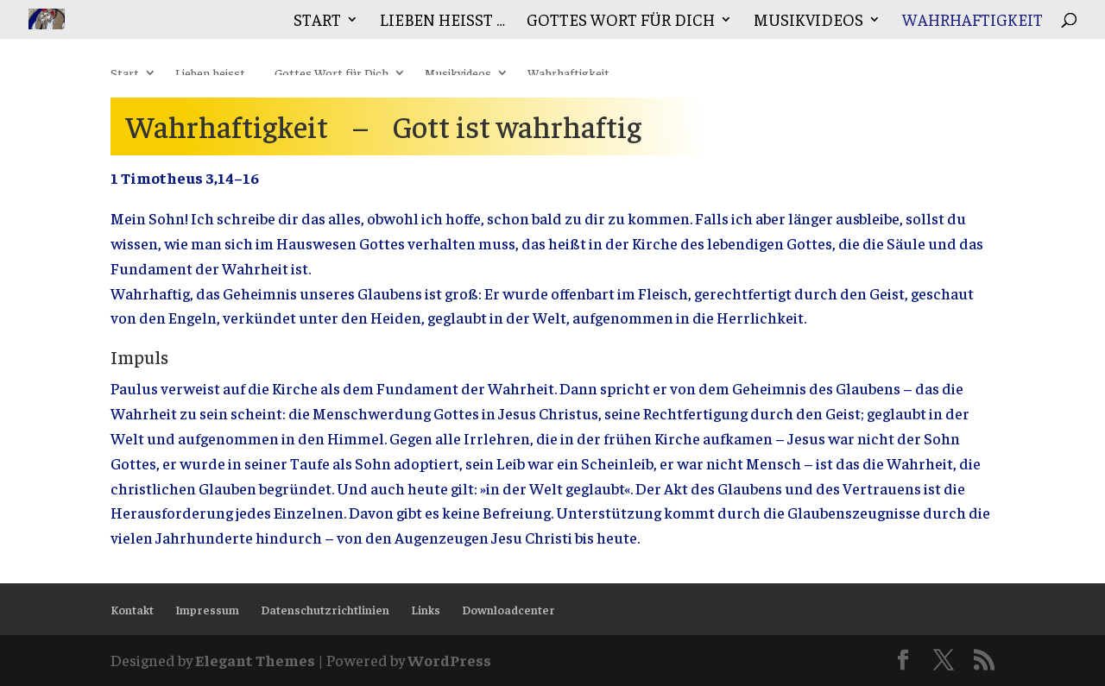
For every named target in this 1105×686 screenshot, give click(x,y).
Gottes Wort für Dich (621, 21)
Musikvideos (808, 21)
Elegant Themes (255, 660)
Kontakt (132, 609)
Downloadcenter (508, 609)
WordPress (449, 660)
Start (317, 21)
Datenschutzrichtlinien (325, 609)
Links (425, 609)
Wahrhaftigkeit (972, 21)
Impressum (207, 609)
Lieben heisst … (442, 21)
